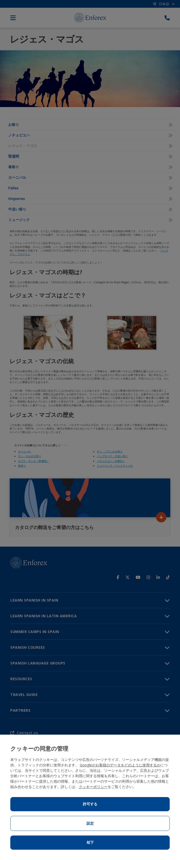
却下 (90, 842)
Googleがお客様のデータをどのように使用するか (120, 764)
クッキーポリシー (93, 786)
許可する (90, 804)
